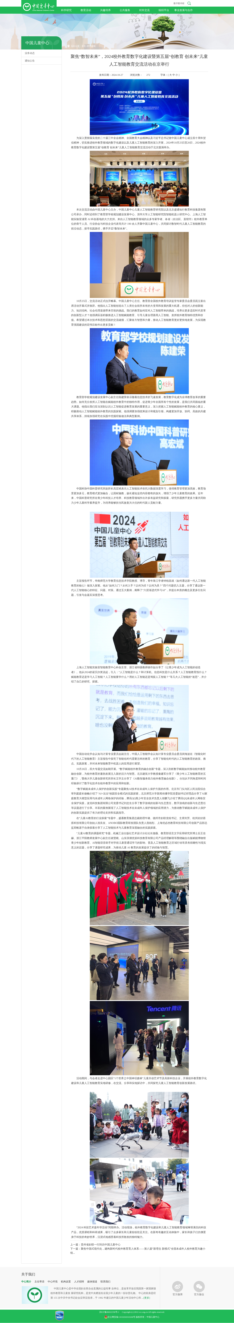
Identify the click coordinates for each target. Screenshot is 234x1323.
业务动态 (30, 53)
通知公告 (30, 60)
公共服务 (125, 10)
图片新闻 (91, 46)
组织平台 (164, 10)
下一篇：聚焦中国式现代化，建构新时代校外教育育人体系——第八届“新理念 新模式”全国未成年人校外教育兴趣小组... (137, 1250)
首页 (84, 46)
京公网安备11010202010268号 (120, 1317)
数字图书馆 (179, 3)
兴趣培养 (105, 10)
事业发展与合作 (183, 10)
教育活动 (86, 10)
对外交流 (144, 10)
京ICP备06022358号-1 (109, 1312)
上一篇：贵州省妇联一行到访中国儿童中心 (95, 1244)
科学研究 (66, 10)
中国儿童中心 (37, 43)
